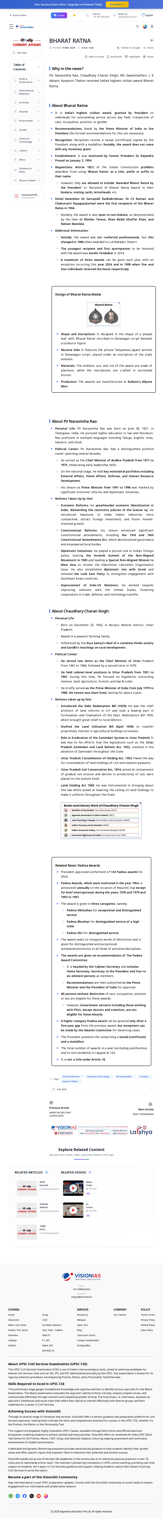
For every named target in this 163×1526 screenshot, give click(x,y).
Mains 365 (47, 1345)
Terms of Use (148, 1314)
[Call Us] (87, 15)
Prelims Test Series (18, 1330)
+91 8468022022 (81, 1289)
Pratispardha (83, 1345)
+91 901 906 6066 (101, 16)
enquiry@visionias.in (81, 1296)
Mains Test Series (17, 1324)
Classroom (13, 1319)
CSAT (45, 1319)
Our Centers (120, 1314)
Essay (45, 1314)
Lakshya (12, 1340)
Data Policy (147, 1330)
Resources (82, 1314)
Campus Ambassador (88, 1340)
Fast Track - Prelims (52, 1330)
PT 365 (46, 1340)
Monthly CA (48, 1350)
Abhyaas (81, 1319)
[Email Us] (124, 15)
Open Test (82, 1324)
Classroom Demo (86, 1335)
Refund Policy (148, 1324)
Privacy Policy (148, 1319)
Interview (13, 1335)
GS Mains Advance (51, 1324)
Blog (79, 1330)
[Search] (138, 26)
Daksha (12, 1345)
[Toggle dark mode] (74, 15)
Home (11, 1314)
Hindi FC (46, 1335)
